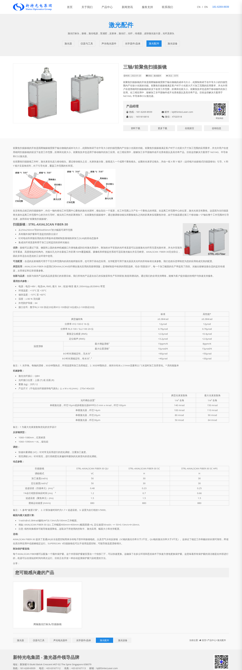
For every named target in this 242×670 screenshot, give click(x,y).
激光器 (67, 41)
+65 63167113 (80, 664)
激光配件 (154, 41)
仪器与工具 (86, 41)
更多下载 (162, 124)
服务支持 (155, 7)
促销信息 (216, 124)
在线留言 (189, 124)
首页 (70, 7)
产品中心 (111, 7)
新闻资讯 (133, 7)
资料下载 (135, 124)
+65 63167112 (54, 664)
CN (198, 7)
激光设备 (173, 41)
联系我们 (177, 7)
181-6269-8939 (28, 664)
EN (206, 7)
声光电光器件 (108, 41)
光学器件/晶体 (133, 41)
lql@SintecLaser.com (183, 108)
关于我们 (89, 7)
